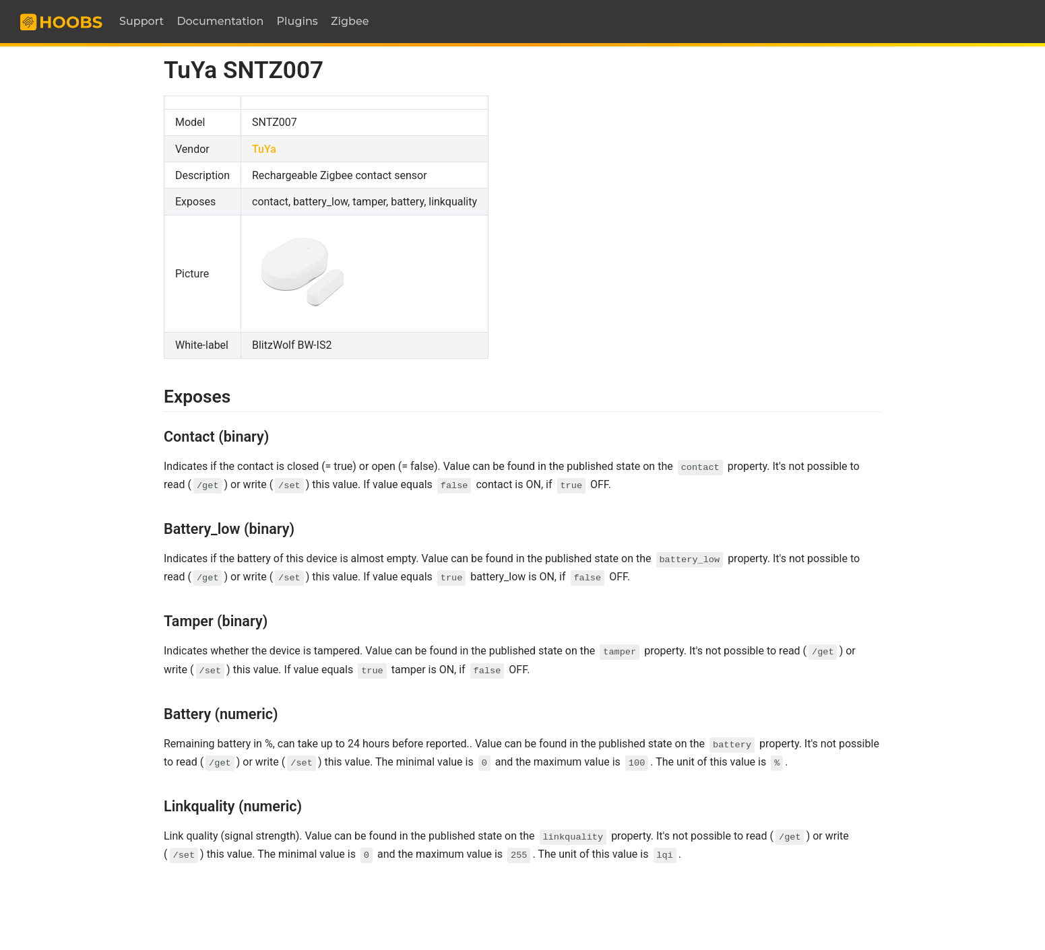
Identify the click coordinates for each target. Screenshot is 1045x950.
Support (141, 21)
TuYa (264, 149)
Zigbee (350, 21)
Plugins (297, 21)
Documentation (220, 21)
